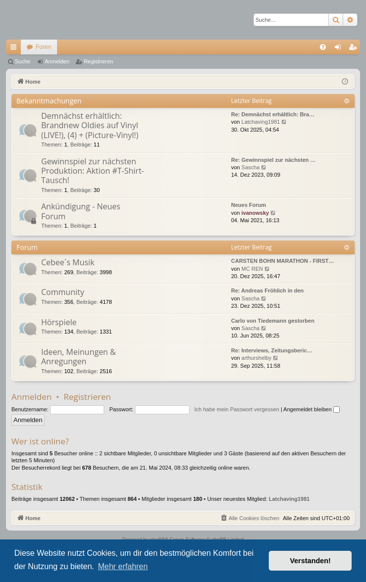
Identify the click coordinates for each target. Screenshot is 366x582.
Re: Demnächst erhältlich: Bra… (272, 114)
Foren (43, 47)
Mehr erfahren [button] (123, 566)
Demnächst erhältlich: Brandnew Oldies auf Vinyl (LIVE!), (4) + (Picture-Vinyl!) (89, 125)
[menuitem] (322, 47)
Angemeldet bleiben (311, 409)
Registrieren (98, 61)
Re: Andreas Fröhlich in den (267, 290)
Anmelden (57, 61)
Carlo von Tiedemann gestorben (272, 321)
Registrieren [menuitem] (355, 49)
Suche (22, 61)
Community (62, 292)
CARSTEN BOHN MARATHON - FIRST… (282, 261)
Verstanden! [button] (310, 561)
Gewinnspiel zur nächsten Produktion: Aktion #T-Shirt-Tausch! (92, 171)
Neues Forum (248, 205)
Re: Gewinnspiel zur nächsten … (273, 160)
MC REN (252, 269)
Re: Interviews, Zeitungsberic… (271, 350)
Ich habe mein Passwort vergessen (236, 409)
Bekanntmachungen (48, 100)
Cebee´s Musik (67, 262)
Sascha (251, 167)
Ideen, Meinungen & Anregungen (78, 356)
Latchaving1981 (261, 122)
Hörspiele (58, 322)
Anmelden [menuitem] (340, 49)
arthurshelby (257, 358)
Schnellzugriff (15, 49)
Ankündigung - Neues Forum (81, 211)
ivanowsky (255, 213)
